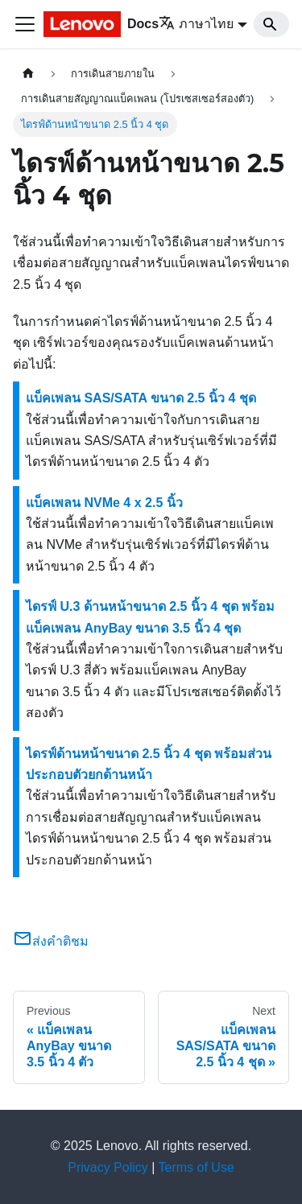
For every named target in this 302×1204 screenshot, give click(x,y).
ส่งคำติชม (51, 941)
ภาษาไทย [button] (196, 24)
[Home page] (28, 73)
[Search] (271, 24)
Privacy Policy (108, 1167)
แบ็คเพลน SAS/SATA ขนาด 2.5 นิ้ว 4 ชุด (141, 398)
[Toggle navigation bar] (25, 24)
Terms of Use (196, 1167)
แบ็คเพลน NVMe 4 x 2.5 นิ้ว (104, 502)
